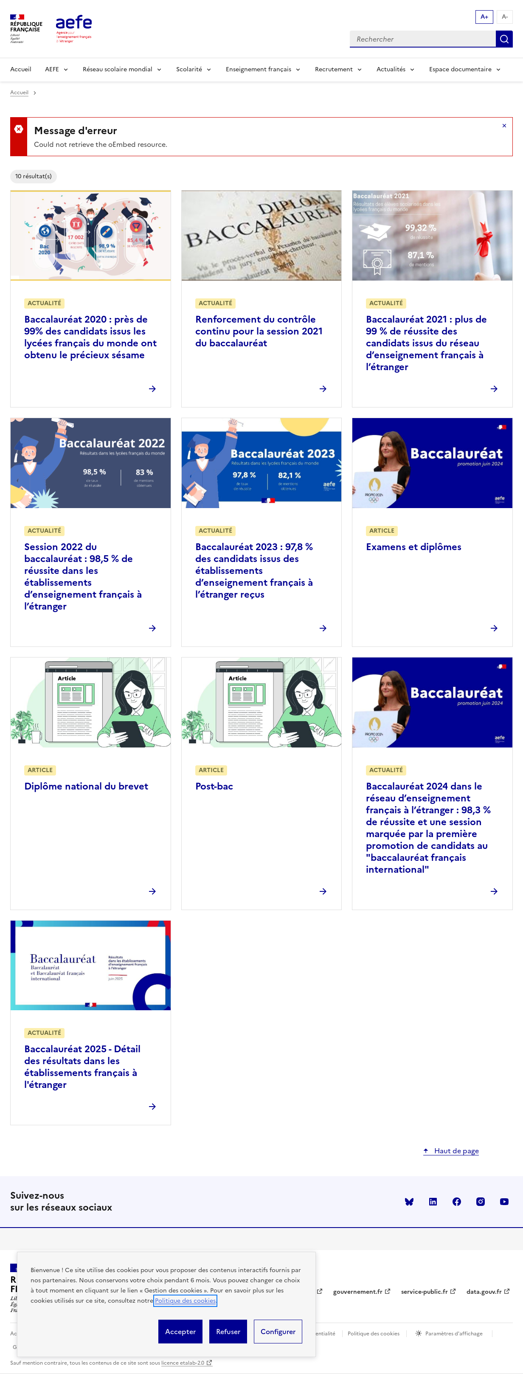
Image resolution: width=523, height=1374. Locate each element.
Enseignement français (258, 69)
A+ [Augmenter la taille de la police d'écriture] (484, 16)
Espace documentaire (460, 69)
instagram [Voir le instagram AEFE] (480, 1201)
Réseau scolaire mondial (117, 69)
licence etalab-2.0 (182, 1363)
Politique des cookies (185, 1300)
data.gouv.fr (484, 1291)
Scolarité (189, 69)
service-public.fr (424, 1291)
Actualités (391, 69)
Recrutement (334, 69)
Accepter (180, 1331)
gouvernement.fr (357, 1291)
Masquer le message (504, 125)
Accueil (20, 69)
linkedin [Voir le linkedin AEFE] (433, 1201)
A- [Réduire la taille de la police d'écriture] (505, 16)
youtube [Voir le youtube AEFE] (504, 1201)
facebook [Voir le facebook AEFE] (456, 1201)
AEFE (52, 69)
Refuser (228, 1331)
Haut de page (456, 1151)
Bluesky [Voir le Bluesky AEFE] (409, 1201)
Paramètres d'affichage (454, 1333)
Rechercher (504, 39)
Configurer (278, 1331)
